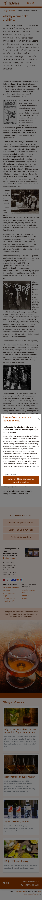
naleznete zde (33, 466)
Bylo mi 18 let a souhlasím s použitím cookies (21, 480)
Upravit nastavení (10, 474)
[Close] (38, 419)
